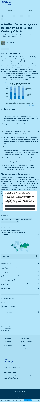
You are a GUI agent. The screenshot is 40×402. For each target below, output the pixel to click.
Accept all (20, 209)
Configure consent (20, 206)
